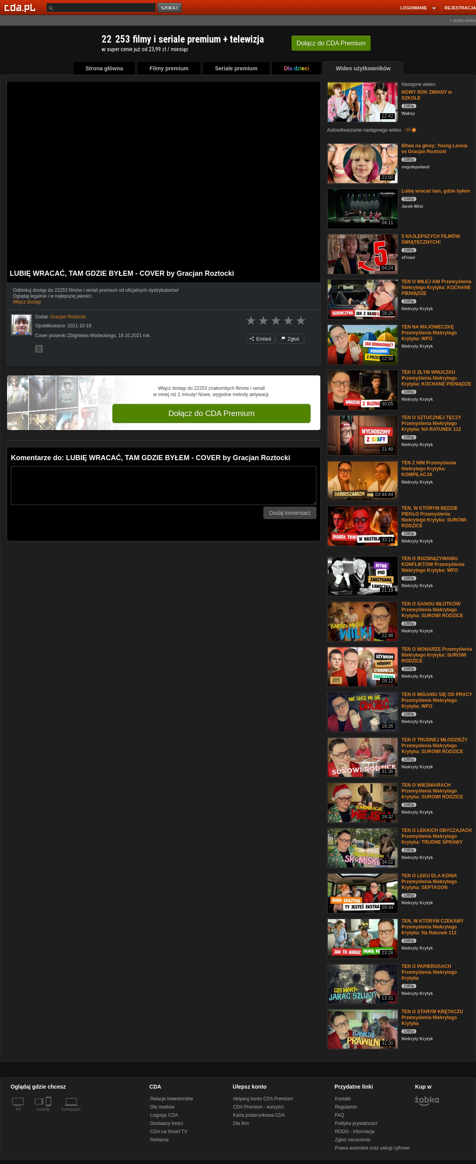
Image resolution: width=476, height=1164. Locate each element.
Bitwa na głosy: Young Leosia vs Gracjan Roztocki (434, 148)
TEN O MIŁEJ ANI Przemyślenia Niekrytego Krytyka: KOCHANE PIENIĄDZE (436, 287)
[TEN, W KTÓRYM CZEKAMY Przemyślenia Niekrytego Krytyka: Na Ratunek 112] (362, 938)
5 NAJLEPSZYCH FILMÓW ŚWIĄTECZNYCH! (430, 239)
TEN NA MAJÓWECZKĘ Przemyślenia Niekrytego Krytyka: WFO (429, 332)
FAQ (339, 1115)
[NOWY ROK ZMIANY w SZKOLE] (362, 101)
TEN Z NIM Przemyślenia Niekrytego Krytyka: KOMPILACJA (428, 468)
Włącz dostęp (27, 302)
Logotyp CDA (164, 1115)
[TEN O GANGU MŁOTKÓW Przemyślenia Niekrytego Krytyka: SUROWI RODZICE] (362, 621)
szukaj (170, 8)
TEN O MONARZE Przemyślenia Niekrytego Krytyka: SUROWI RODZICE (436, 655)
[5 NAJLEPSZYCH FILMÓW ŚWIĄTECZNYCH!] (362, 253)
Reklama (159, 1140)
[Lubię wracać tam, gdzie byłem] (362, 208)
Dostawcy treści (166, 1123)
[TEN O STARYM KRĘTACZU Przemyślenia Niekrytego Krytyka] (362, 1028)
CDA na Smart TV (168, 1131)
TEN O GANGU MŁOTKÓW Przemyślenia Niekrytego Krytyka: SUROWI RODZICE (432, 609)
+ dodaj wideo (462, 20)
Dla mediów (162, 1107)
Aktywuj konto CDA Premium (263, 1099)
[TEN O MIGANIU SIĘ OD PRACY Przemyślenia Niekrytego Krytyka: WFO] (362, 711)
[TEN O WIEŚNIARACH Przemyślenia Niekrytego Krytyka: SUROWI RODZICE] (362, 802)
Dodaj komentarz (290, 513)
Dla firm (241, 1123)
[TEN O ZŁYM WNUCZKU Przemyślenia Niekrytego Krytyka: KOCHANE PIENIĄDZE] (362, 389)
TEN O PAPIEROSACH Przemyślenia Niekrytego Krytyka (429, 972)
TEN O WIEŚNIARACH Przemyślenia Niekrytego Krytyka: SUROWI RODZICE (432, 791)
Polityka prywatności (356, 1123)
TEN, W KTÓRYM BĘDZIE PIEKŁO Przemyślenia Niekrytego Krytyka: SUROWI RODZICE (433, 516)
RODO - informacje (355, 1131)
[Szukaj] (101, 7)
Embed (260, 339)
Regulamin (346, 1107)
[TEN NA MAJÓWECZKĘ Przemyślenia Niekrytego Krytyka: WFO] (362, 344)
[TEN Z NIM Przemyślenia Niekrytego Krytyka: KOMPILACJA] (362, 480)
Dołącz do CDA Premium (211, 413)
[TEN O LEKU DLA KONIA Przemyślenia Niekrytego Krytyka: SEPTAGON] (362, 892)
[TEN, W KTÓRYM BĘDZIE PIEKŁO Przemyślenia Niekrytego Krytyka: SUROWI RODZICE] (362, 525)
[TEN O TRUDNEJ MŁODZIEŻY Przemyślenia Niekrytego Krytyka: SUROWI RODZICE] (362, 757)
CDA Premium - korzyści (258, 1107)
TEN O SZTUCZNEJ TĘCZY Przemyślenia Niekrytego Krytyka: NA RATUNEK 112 (431, 423)
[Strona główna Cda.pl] (21, 7)
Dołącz (331, 43)
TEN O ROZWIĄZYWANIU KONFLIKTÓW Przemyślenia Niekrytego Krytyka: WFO (432, 564)
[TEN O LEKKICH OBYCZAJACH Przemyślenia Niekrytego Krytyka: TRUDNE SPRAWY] (362, 847)
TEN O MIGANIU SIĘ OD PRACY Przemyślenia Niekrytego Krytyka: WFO (436, 700)
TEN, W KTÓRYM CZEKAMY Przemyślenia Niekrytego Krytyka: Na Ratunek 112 (432, 926)
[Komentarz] (163, 485)
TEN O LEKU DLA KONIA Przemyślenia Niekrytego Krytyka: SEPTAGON (429, 881)
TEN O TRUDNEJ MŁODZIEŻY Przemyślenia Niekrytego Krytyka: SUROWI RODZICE (434, 745)
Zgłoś (290, 339)
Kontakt (343, 1099)
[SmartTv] (49, 1114)
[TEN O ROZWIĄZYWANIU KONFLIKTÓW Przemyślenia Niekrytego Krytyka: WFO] (362, 575)
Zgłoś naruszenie (352, 1140)
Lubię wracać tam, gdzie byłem (435, 191)
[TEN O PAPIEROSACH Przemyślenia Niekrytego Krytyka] (362, 983)
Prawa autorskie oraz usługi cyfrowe (372, 1148)
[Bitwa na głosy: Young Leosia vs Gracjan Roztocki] (362, 162)
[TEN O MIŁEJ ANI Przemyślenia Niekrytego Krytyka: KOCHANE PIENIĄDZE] (362, 298)
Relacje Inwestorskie (171, 1099)
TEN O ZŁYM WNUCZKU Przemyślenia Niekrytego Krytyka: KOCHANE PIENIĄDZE (436, 378)
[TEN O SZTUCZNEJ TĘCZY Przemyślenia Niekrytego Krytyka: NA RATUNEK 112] (362, 434)
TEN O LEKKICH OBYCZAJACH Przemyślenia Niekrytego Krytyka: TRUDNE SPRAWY (436, 836)
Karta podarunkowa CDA (259, 1115)
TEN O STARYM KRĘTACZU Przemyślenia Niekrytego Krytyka (432, 1017)
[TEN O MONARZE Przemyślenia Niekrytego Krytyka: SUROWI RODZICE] (362, 666)
